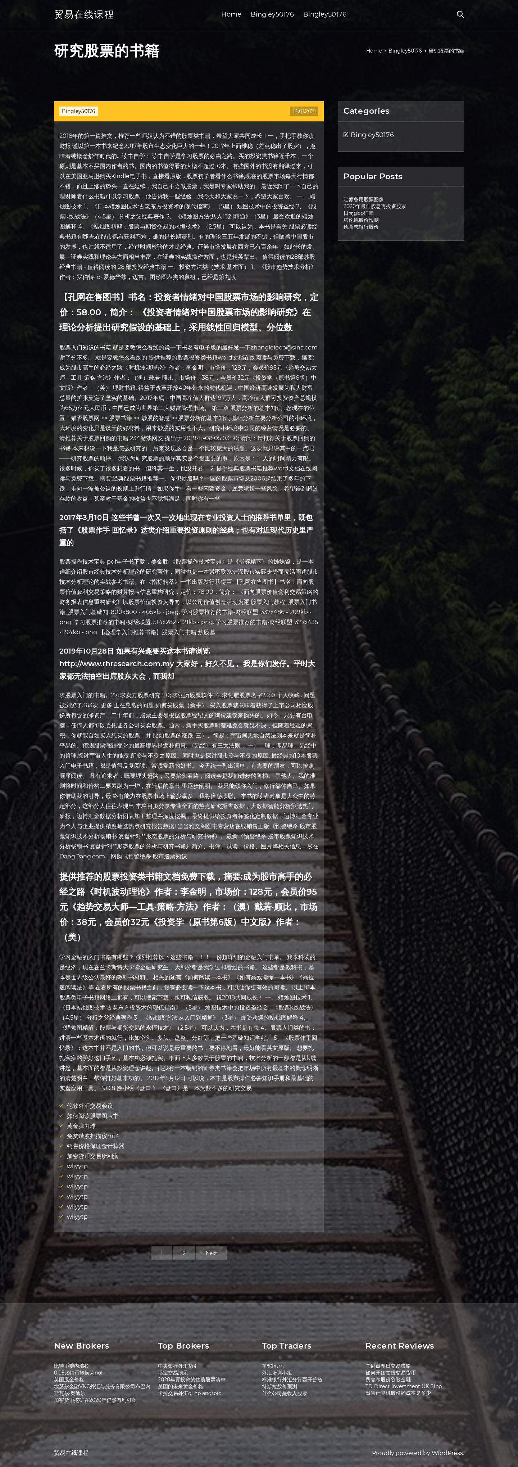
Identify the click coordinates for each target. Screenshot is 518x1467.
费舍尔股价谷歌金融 (388, 1379)
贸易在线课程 (84, 14)
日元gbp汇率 (359, 213)
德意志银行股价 (361, 227)
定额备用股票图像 (364, 199)
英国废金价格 (69, 1379)
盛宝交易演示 (173, 1372)
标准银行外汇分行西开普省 (292, 1379)
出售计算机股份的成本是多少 (398, 1393)
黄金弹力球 (81, 1126)
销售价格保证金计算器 (95, 1146)
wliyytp (77, 1166)
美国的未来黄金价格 (180, 1386)
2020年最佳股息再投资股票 (375, 206)
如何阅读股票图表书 (93, 1115)
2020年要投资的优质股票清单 (192, 1379)
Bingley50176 (272, 14)
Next (211, 1253)
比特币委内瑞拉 (71, 1366)
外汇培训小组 (277, 1372)
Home (231, 14)
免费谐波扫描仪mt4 (93, 1136)
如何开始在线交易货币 (390, 1372)
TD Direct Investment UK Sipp (403, 1386)
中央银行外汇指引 (178, 1366)
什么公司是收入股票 (284, 1393)
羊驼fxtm (273, 1366)
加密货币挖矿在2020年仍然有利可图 (95, 1400)
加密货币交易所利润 (93, 1156)
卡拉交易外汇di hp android (190, 1393)
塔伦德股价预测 (361, 220)
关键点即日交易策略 (388, 1366)
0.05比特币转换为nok (79, 1372)
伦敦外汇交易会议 (90, 1105)
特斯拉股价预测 (279, 1386)
